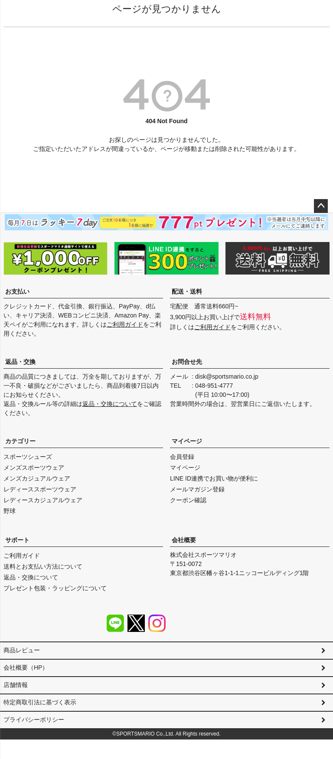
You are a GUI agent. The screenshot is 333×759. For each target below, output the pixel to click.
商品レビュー (21, 650)
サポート (17, 540)
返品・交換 (20, 361)
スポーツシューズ (27, 456)
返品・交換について (109, 403)
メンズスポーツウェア (33, 467)
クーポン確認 (188, 500)
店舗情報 (15, 692)
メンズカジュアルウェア (36, 478)
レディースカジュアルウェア (42, 500)
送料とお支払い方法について (42, 566)
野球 (9, 510)
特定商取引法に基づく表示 (39, 713)
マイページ (187, 441)
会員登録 (182, 456)
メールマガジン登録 (197, 489)
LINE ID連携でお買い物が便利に (214, 478)
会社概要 (184, 540)
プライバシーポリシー (33, 735)
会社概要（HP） (25, 671)
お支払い (17, 291)
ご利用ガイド (125, 324)
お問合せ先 (187, 361)
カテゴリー (20, 441)
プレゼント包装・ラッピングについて (55, 588)
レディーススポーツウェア (39, 489)
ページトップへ (321, 206)
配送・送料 (187, 291)
